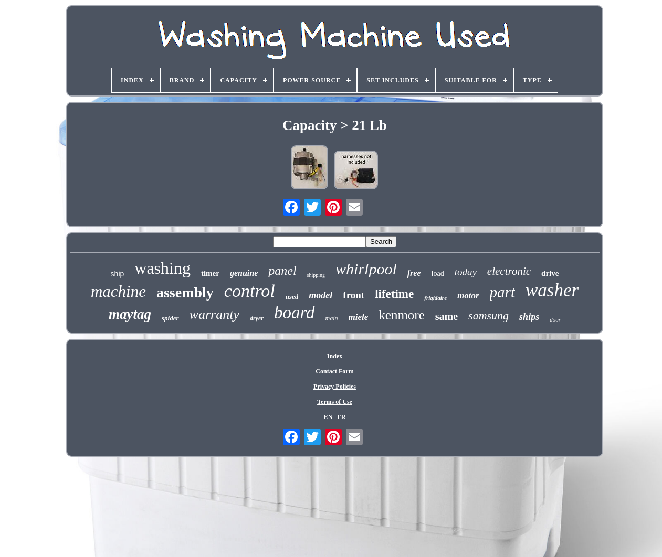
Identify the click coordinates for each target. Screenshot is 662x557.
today (466, 271)
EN (328, 417)
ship (117, 274)
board (294, 312)
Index (334, 356)
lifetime (394, 294)
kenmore (401, 315)
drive (550, 273)
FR (341, 417)
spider (170, 318)
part (502, 292)
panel (282, 270)
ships (529, 317)
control (249, 291)
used (292, 297)
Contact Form (334, 371)
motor (468, 296)
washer (552, 290)
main (331, 318)
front (353, 295)
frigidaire (435, 298)
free (414, 273)
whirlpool (366, 268)
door (555, 319)
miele (359, 317)
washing (162, 268)
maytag (130, 314)
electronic (509, 271)
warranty (214, 314)
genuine (244, 273)
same (446, 316)
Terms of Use (334, 401)
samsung (488, 315)
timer (210, 273)
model (320, 295)
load (438, 273)
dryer (257, 318)
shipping (316, 275)
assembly (185, 292)
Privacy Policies (334, 386)
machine (118, 291)
